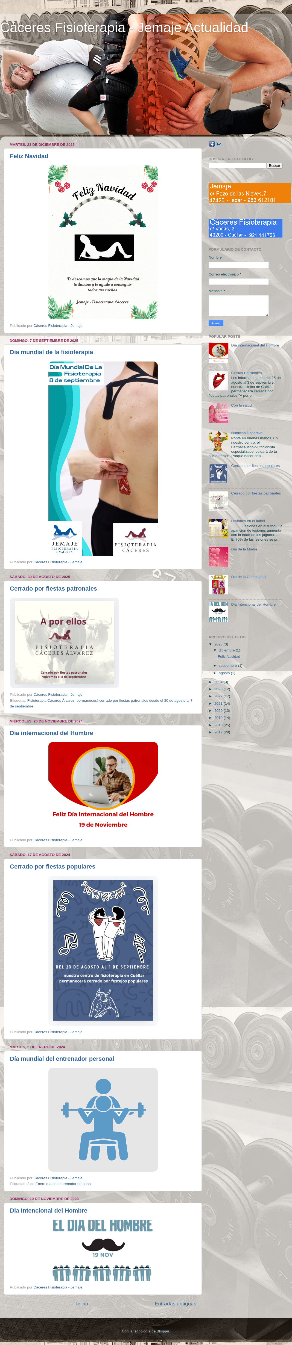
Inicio (82, 1304)
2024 (219, 682)
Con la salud (241, 405)
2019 (219, 718)
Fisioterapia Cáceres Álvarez (51, 700)
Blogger (163, 1331)
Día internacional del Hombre (51, 733)
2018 (219, 725)
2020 (219, 711)
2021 (219, 703)
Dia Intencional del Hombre (48, 1210)
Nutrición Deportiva (246, 433)
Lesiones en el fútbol (248, 521)
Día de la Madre (244, 549)
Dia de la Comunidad (248, 577)
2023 (219, 689)
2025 (219, 644)
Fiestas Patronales (246, 373)
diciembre (227, 650)
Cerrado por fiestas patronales (53, 588)
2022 (219, 696)
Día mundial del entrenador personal (62, 1058)
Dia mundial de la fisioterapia (51, 352)
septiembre (228, 665)
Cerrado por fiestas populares (52, 866)
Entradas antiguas (175, 1304)
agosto (225, 673)
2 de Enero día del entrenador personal (59, 1184)
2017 (219, 732)
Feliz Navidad (29, 156)
